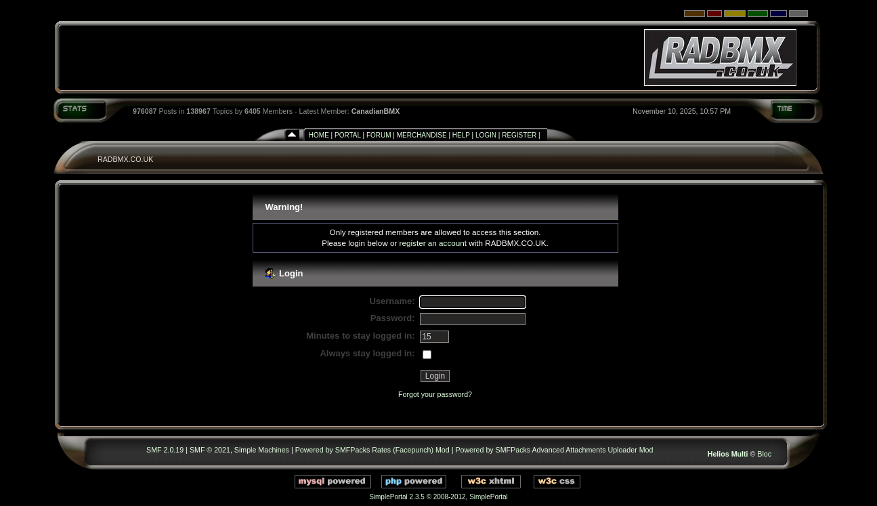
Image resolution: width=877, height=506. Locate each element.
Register (519, 135)
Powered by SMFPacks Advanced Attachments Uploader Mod (554, 450)
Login (485, 135)
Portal (348, 135)
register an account (433, 242)
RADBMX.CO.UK (125, 159)
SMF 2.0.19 (165, 450)
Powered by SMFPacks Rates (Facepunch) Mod (372, 450)
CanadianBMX (375, 111)
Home (319, 135)
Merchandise (422, 135)
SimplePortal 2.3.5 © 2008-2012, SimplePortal (438, 497)
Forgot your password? (435, 394)
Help (461, 135)
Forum (378, 135)
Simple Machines (261, 450)
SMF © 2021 (210, 450)
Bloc (764, 454)
